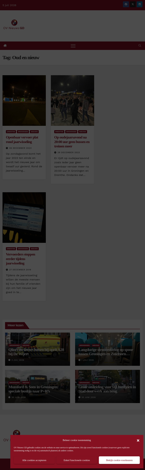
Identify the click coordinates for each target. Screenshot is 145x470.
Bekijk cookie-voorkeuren (119, 460)
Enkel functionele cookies (77, 460)
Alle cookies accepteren (34, 460)
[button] (138, 440)
